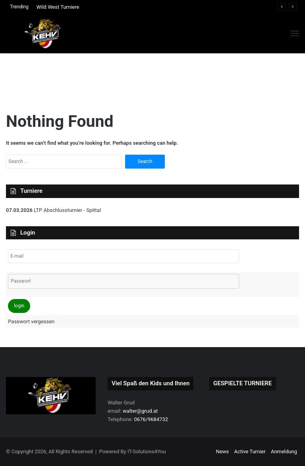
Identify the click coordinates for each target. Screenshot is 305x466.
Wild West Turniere (58, 7)
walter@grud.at (140, 411)
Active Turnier (250, 451)
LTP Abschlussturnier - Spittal (67, 210)
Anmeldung (284, 451)
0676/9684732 (151, 419)
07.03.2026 (19, 210)
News (222, 451)
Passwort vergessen (31, 321)
